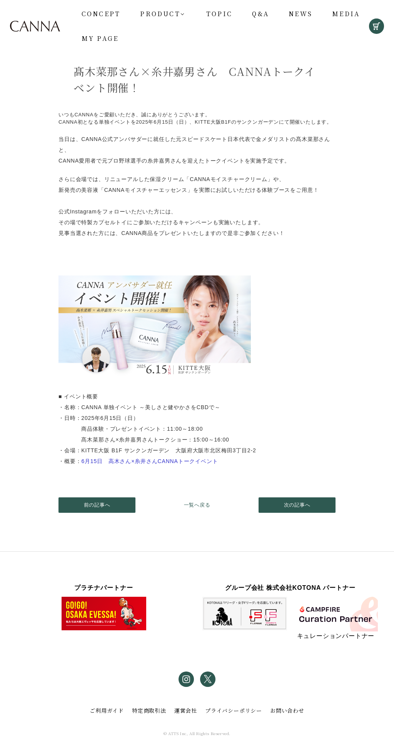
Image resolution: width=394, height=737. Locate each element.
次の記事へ (297, 505)
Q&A (260, 13)
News (300, 13)
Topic (219, 13)
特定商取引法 (149, 710)
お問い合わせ (287, 710)
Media (346, 13)
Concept (101, 13)
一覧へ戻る (197, 505)
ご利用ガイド (107, 710)
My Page (100, 38)
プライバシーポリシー (233, 710)
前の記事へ (97, 505)
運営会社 (185, 710)
